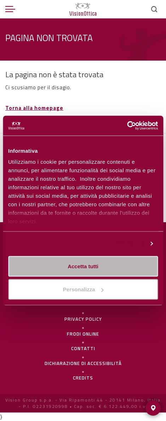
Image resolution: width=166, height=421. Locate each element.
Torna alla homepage (34, 108)
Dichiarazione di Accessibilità (83, 363)
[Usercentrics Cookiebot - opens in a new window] (127, 125)
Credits (83, 377)
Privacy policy (83, 318)
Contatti (83, 348)
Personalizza (127, 244)
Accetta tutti (83, 266)
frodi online (83, 333)
